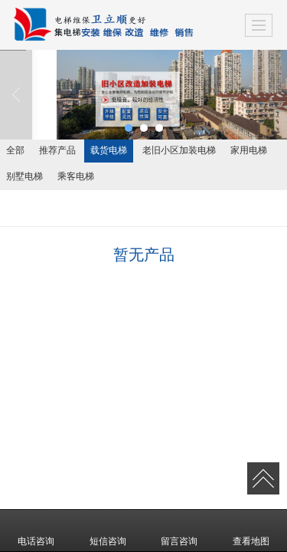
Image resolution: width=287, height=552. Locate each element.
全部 (15, 150)
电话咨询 (36, 530)
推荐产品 (57, 150)
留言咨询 (179, 530)
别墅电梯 (24, 176)
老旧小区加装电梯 (179, 150)
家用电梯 (248, 150)
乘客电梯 (75, 176)
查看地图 (251, 530)
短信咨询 (108, 530)
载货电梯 (108, 150)
